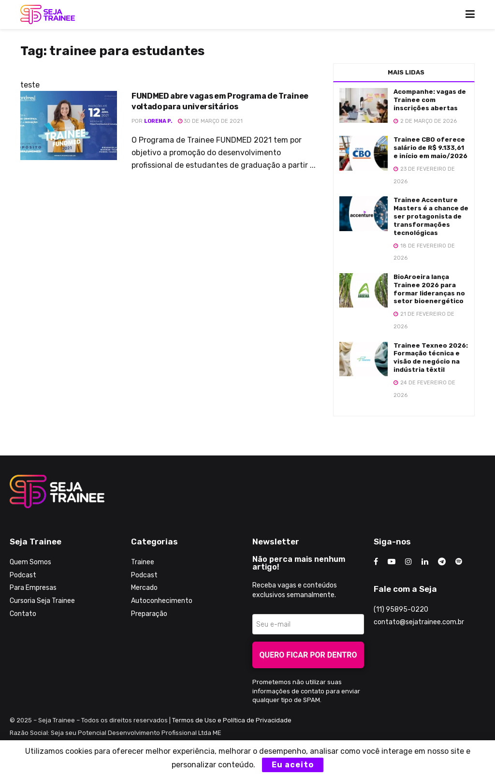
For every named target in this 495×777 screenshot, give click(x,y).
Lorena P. (158, 121)
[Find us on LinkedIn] (425, 562)
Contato (23, 614)
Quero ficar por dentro (308, 655)
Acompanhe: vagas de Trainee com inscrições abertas (429, 100)
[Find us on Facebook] (376, 562)
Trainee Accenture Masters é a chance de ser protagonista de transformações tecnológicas (430, 216)
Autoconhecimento (161, 601)
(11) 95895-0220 (401, 609)
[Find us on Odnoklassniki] (458, 562)
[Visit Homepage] (47, 14)
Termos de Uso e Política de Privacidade (231, 720)
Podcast (23, 575)
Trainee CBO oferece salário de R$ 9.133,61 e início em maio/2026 (430, 148)
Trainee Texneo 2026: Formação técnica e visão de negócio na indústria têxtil (430, 358)
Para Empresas (33, 588)
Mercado (144, 588)
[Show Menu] (470, 14)
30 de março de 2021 (210, 121)
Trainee (142, 562)
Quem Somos (30, 562)
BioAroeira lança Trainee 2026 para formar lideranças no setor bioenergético (429, 289)
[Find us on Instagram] (408, 562)
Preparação (149, 614)
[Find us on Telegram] (442, 562)
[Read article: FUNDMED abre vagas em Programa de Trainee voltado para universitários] (68, 125)
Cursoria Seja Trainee (42, 601)
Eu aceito (293, 764)
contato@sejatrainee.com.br (419, 622)
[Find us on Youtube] (391, 562)
